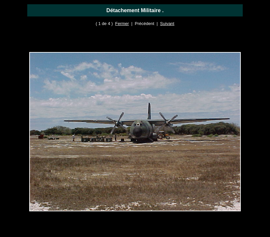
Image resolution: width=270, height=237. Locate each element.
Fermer (122, 23)
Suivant (167, 23)
